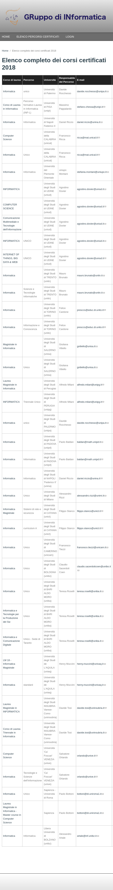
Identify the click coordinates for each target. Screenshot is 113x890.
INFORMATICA (11, 189)
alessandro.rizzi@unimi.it (91, 495)
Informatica (9, 91)
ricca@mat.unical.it (88, 137)
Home (6, 36)
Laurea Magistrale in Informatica (10, 384)
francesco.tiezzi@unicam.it (92, 547)
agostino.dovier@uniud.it (91, 189)
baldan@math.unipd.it (90, 442)
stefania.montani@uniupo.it (93, 172)
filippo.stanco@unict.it (90, 511)
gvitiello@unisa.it (87, 346)
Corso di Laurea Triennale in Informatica (11, 733)
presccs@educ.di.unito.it (91, 310)
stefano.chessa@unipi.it (91, 106)
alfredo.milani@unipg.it (90, 384)
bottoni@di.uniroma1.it (90, 793)
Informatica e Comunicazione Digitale (11, 641)
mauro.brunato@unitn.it (91, 275)
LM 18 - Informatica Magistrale (9, 664)
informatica (9, 528)
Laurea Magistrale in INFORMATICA (11, 708)
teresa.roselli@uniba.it (90, 591)
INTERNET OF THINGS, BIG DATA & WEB (11, 258)
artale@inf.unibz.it (88, 835)
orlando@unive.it (87, 755)
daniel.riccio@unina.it (90, 122)
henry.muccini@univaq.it (91, 663)
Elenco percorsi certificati (38, 36)
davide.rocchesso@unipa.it (93, 91)
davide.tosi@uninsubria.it (92, 708)
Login (70, 36)
